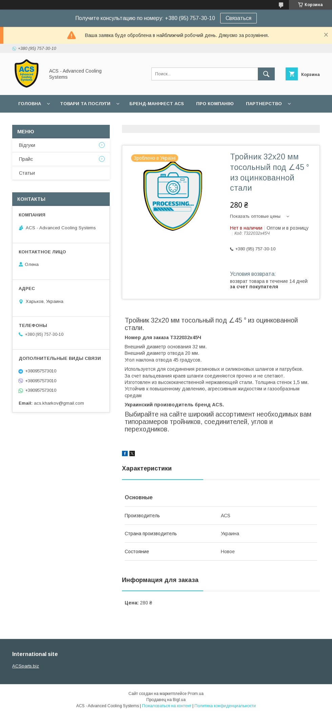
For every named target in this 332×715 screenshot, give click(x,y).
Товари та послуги (85, 103)
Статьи (27, 173)
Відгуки (27, 145)
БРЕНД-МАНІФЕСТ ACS (156, 103)
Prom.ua (196, 693)
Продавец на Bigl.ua (166, 699)
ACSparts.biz (25, 666)
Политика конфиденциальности (225, 705)
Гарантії (28, 121)
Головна (29, 103)
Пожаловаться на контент (166, 705)
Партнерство (264, 103)
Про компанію (215, 103)
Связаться (238, 18)
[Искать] (266, 73)
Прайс (26, 159)
